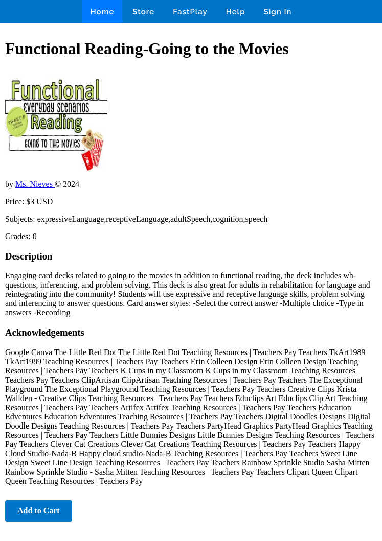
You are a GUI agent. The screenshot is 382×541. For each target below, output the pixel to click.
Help (235, 11)
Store (143, 11)
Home (102, 11)
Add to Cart (38, 510)
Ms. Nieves (35, 184)
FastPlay (190, 11)
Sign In (278, 11)
